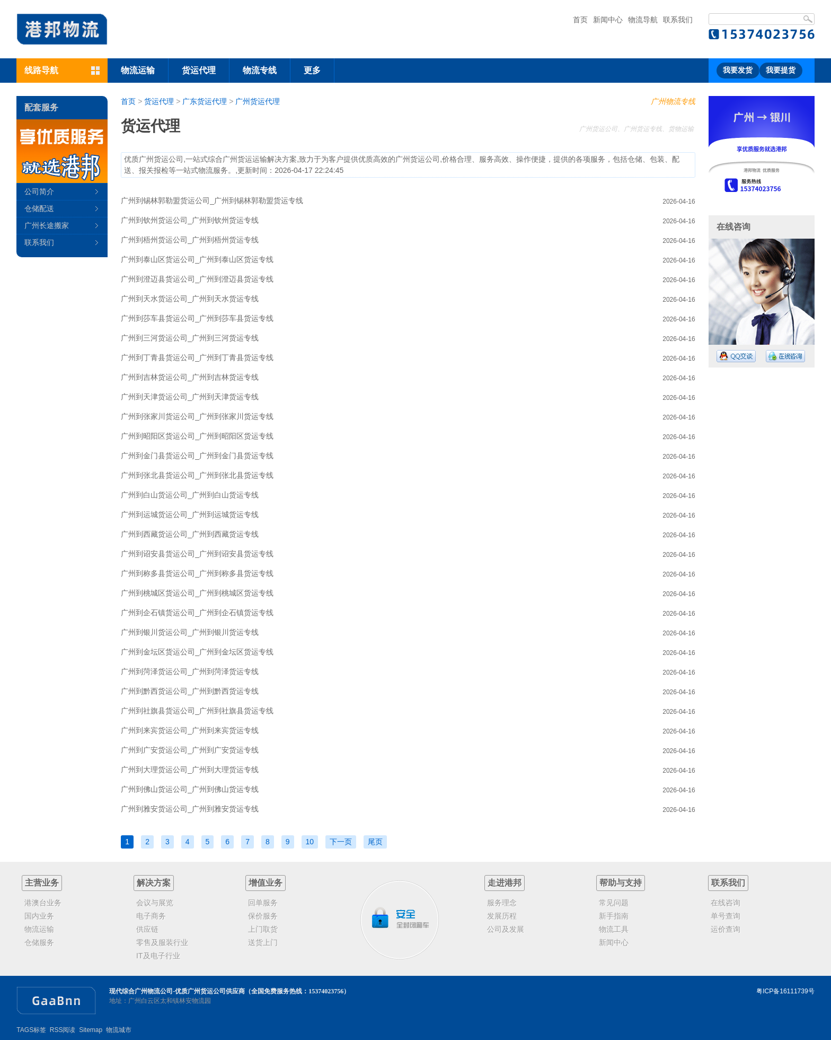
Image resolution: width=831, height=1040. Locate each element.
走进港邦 (504, 882)
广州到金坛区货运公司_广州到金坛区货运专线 (197, 652)
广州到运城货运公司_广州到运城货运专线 (190, 514)
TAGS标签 (31, 1030)
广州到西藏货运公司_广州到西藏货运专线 (190, 534)
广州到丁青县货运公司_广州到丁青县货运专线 (197, 357)
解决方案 (154, 882)
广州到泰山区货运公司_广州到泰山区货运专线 (197, 259)
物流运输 (138, 70)
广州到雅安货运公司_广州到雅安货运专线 (190, 809)
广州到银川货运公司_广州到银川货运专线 (190, 632)
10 (310, 841)
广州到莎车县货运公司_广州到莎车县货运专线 (197, 318)
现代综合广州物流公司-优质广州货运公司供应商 (177, 991)
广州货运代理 (257, 101)
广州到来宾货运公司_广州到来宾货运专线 (190, 730)
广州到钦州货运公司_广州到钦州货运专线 (190, 220)
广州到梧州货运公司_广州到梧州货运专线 (190, 239)
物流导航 (643, 19)
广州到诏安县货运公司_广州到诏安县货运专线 (197, 553)
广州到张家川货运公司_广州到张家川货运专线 (197, 416)
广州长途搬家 (46, 225)
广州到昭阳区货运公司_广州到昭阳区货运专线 (197, 436)
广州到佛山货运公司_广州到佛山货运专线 (190, 789)
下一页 (341, 841)
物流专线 (260, 70)
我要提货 (780, 70)
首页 (580, 19)
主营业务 (42, 882)
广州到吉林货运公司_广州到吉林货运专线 (190, 377)
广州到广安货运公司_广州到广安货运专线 (190, 750)
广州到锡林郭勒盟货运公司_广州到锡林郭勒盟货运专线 (212, 200)
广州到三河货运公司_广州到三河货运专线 (190, 338)
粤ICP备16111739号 (785, 991)
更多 (312, 70)
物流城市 (118, 1030)
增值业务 (265, 882)
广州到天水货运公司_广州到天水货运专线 (190, 298)
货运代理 (199, 70)
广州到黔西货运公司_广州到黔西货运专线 (190, 691)
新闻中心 (608, 19)
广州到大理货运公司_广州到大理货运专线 (190, 769)
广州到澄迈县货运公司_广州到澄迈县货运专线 (197, 279)
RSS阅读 (63, 1030)
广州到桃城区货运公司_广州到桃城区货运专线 (197, 593)
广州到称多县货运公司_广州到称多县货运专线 (197, 573)
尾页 (375, 841)
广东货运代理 (204, 101)
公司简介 (39, 191)
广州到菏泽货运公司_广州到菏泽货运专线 (190, 671)
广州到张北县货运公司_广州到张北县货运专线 (197, 475)
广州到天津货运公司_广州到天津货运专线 (190, 396)
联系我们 (678, 19)
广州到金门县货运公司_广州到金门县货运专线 (197, 455)
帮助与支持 (620, 882)
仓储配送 (39, 208)
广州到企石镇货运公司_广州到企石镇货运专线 (197, 612)
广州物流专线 (673, 101)
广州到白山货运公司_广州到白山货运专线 (190, 495)
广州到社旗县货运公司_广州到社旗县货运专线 (197, 710)
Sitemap (90, 1030)
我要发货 (738, 70)
